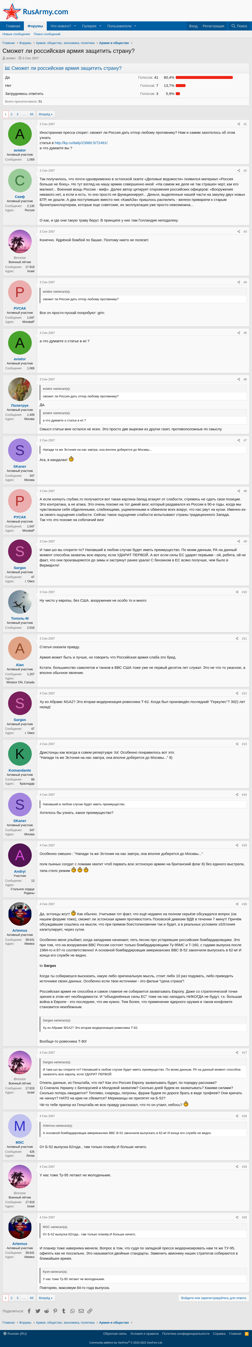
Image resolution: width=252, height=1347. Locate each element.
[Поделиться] (239, 124)
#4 (245, 282)
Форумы (35, 26)
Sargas (20, 568)
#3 (245, 231)
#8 (245, 491)
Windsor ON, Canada (20, 682)
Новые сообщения (16, 34)
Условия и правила (144, 1333)
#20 (244, 1217)
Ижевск (29, 943)
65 (31, 114)
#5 (245, 333)
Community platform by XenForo (126, 1342)
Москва (29, 419)
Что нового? (60, 26)
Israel (30, 271)
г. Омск (29, 581)
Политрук (19, 405)
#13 (244, 744)
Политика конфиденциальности (185, 1333)
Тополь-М (20, 618)
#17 (244, 1052)
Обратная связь (115, 1333)
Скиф (20, 197)
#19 (244, 1166)
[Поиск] (239, 25)
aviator (11, 58)
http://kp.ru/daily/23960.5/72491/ (81, 143)
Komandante (20, 770)
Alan (20, 665)
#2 (245, 170)
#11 (244, 638)
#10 (244, 592)
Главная (13, 26)
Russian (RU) (15, 1333)
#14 (244, 794)
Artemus (19, 930)
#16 (244, 904)
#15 (244, 845)
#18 (244, 1116)
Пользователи (119, 26)
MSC (20, 1142)
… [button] (24, 114)
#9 (245, 541)
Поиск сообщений (47, 34)
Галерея (89, 26)
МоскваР (28, 322)
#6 (245, 379)
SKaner (19, 466)
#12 (244, 693)
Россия (29, 210)
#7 (245, 440)
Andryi (20, 871)
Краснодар (27, 783)
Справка (219, 1333)
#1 (245, 124)
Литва (30, 1155)
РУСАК (20, 308)
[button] (75, 25)
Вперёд (44, 114)
